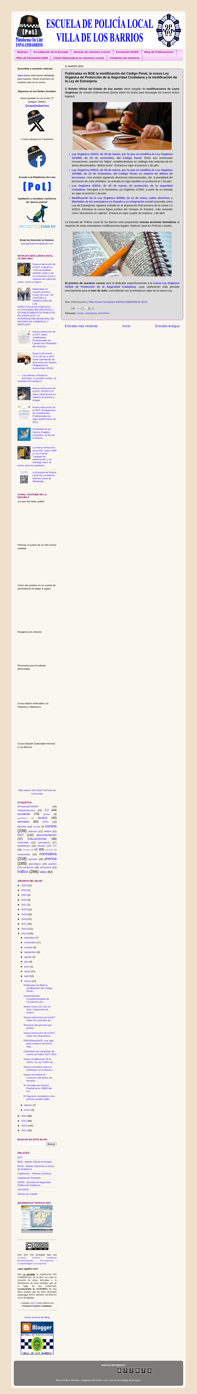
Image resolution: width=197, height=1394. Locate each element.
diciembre (30, 937)
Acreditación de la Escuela (51, 52)
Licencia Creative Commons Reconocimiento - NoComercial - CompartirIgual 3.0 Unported (37, 1260)
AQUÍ (33, 1303)
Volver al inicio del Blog (37, 1317)
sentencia (28, 867)
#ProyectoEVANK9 (27, 806)
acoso (46, 814)
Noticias (22, 52)
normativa (48, 854)
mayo (27, 971)
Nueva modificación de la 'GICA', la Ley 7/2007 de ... (40, 1060)
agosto (28, 957)
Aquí (20, 75)
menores (49, 850)
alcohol (42, 817)
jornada (26, 850)
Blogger (136, 1380)
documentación (47, 835)
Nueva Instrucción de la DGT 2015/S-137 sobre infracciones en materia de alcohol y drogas (44, 394)
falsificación (23, 845)
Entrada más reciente (81, 326)
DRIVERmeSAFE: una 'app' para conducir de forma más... (39, 1043)
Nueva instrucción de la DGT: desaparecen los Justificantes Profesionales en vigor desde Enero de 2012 (44, 414)
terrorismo (103, 313)
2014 (24, 1116)
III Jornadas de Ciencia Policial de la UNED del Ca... (38, 1088)
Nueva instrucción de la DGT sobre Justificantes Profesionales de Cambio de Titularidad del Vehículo (44, 339)
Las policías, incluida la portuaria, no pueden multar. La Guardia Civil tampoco (36, 378)
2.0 (47, 810)
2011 (24, 1130)
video (43, 871)
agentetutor (22, 818)
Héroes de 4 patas (27, 1194)
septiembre (30, 952)
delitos (47, 831)
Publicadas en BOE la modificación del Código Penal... (38, 988)
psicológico (35, 863)
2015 (24, 933)
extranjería (91, 313)
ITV (55, 845)
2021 (24, 904)
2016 (24, 928)
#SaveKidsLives (26, 810)
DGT (20, 835)
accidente (23, 814)
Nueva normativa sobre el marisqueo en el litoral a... (39, 1068)
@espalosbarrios (37, 105)
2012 (24, 1125)
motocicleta (23, 854)
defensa (32, 831)
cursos (80, 313)
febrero (28, 1105)
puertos (52, 863)
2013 (24, 1120)
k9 (35, 849)
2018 (24, 919)
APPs (45, 821)
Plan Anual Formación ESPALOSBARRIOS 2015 (118, 301)
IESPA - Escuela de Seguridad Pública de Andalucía (34, 1184)
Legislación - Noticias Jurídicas (34, 1173)
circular (36, 826)
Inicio (126, 326)
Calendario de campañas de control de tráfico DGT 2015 (40, 1053)
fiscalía (41, 845)
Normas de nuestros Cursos (92, 52)
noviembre (30, 942)
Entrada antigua (167, 326)
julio (26, 961)
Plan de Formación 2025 (32, 57)
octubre (28, 947)
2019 (24, 914)
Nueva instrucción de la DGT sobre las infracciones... (39, 1034)
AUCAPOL (23, 1189)
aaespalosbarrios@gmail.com (37, 243)
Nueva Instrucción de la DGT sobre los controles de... (39, 1019)
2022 (24, 900)
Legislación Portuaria (28, 1178)
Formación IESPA (127, 52)
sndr (105, 1380)
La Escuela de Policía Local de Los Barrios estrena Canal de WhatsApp (44, 477)
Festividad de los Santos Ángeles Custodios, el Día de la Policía (43, 433)
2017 (24, 923)
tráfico (22, 871)
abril (26, 976)
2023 (24, 895)
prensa (51, 858)
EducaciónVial (37, 838)
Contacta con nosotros (124, 57)
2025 (24, 885)
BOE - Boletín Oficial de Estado (34, 1161)
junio (27, 966)
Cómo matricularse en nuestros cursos (79, 57)
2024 (24, 890)
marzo (28, 981)
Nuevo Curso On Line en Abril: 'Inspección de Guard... (37, 1009)
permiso (33, 859)
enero (27, 1110)
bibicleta (22, 826)
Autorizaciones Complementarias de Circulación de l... (36, 998)
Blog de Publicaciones (159, 52)
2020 (24, 909)
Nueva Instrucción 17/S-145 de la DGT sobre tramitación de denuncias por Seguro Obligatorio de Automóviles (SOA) (44, 361)
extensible (23, 842)
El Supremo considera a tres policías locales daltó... (39, 1097)
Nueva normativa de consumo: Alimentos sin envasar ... (38, 1077)
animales (23, 821)
